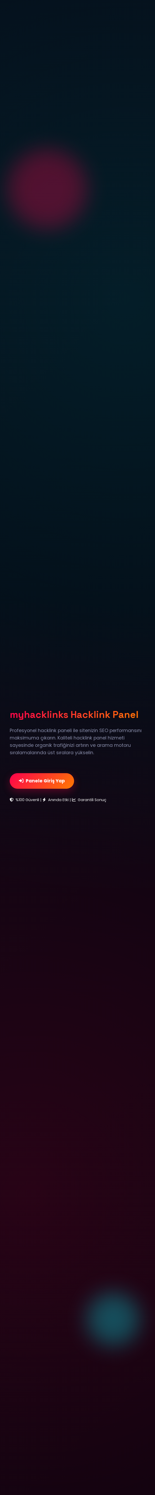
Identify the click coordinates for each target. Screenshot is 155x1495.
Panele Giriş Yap (42, 781)
